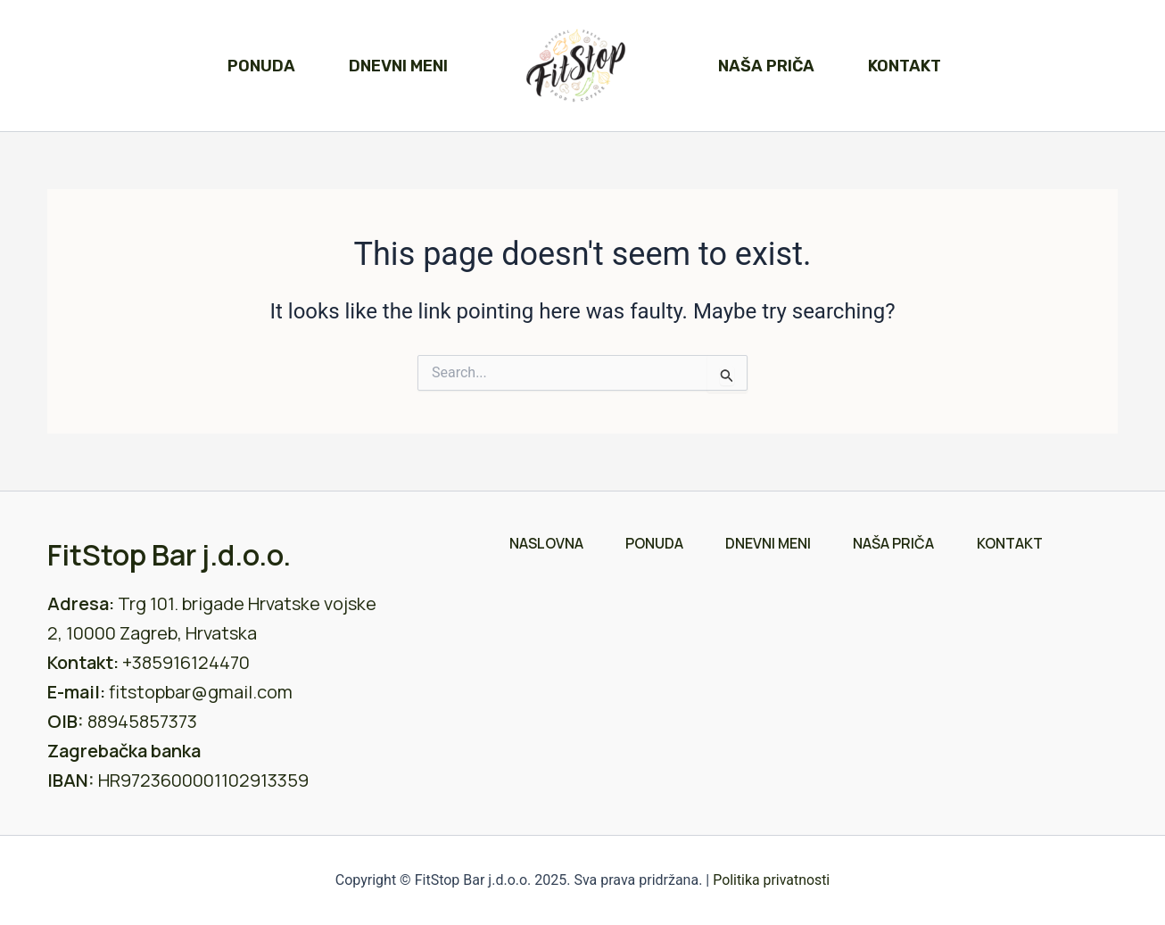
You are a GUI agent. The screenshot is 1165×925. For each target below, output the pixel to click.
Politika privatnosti (771, 879)
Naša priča (766, 66)
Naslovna (543, 543)
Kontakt (904, 66)
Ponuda (261, 66)
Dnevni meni (398, 66)
